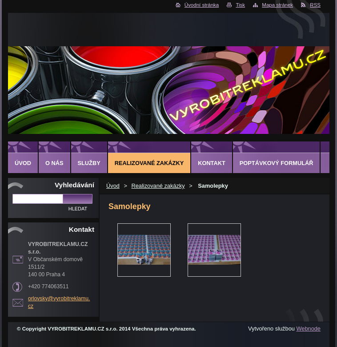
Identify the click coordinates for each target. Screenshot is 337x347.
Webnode (308, 328)
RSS (315, 5)
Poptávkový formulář (276, 163)
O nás (54, 163)
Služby (89, 163)
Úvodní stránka (202, 5)
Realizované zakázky (158, 185)
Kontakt (211, 163)
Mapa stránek (277, 5)
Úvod (113, 185)
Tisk (240, 5)
